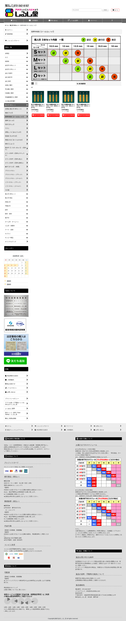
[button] (112, 21)
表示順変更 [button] (81, 83)
